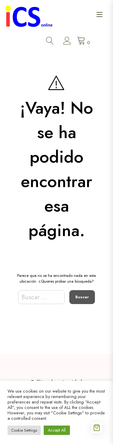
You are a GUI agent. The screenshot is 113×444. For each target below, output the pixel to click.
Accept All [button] (57, 430)
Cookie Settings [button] (24, 430)
